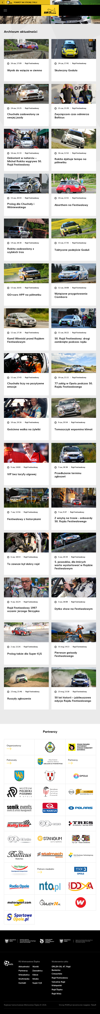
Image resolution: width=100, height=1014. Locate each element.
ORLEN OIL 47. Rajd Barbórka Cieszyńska (61, 970)
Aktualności (24, 966)
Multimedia (24, 978)
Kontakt (22, 982)
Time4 (93, 1005)
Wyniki (35, 966)
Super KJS (37, 982)
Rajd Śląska (57, 989)
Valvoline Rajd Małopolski (58, 983)
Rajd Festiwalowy (60, 977)
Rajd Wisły (56, 993)
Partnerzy (23, 970)
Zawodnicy (37, 970)
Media (35, 978)
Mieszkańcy (24, 974)
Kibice (35, 974)
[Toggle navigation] (5, 10)
